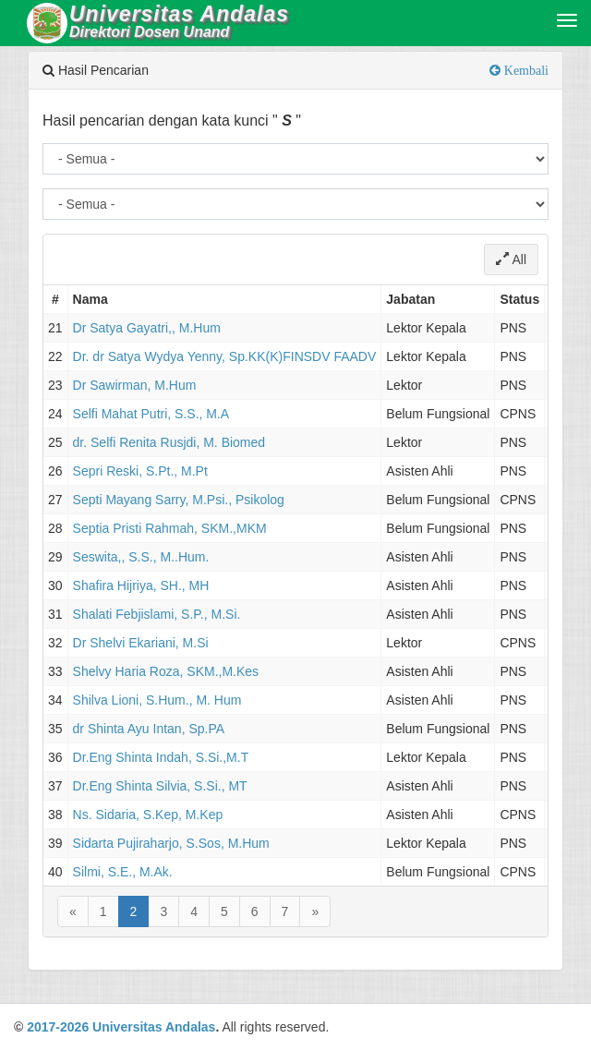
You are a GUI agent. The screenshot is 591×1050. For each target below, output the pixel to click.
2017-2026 (58, 1027)
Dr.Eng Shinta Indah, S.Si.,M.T (161, 757)
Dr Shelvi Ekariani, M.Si (141, 642)
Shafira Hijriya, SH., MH (141, 585)
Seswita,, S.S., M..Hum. (141, 556)
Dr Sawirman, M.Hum (135, 385)
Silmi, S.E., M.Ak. (123, 871)
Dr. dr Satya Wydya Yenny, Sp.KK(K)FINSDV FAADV (225, 356)
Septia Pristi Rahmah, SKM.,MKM (170, 528)
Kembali (525, 70)
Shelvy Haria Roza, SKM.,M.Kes (166, 671)
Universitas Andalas (153, 1027)
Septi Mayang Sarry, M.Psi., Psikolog (178, 499)
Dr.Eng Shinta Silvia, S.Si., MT (160, 785)
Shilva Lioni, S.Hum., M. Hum (157, 700)
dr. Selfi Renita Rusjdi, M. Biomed (169, 442)
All (511, 259)
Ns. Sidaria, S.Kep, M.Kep (148, 814)
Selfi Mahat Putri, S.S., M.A (151, 413)
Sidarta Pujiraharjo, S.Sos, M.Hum (171, 843)
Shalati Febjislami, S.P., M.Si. (157, 614)
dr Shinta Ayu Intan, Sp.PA (148, 728)
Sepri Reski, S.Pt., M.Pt (140, 471)
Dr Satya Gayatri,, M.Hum (147, 327)
